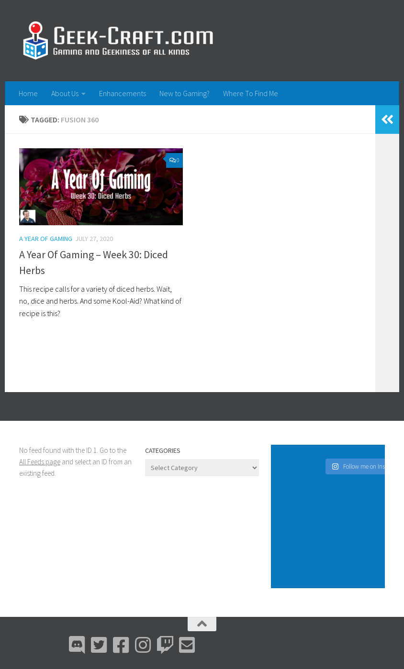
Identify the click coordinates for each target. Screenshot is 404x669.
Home (28, 93)
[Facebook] (121, 645)
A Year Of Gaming (45, 238)
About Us (65, 93)
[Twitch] (165, 645)
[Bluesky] (99, 645)
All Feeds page (39, 461)
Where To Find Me (250, 93)
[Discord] (77, 645)
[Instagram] (143, 645)
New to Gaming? (184, 93)
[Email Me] (187, 645)
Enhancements (122, 93)
